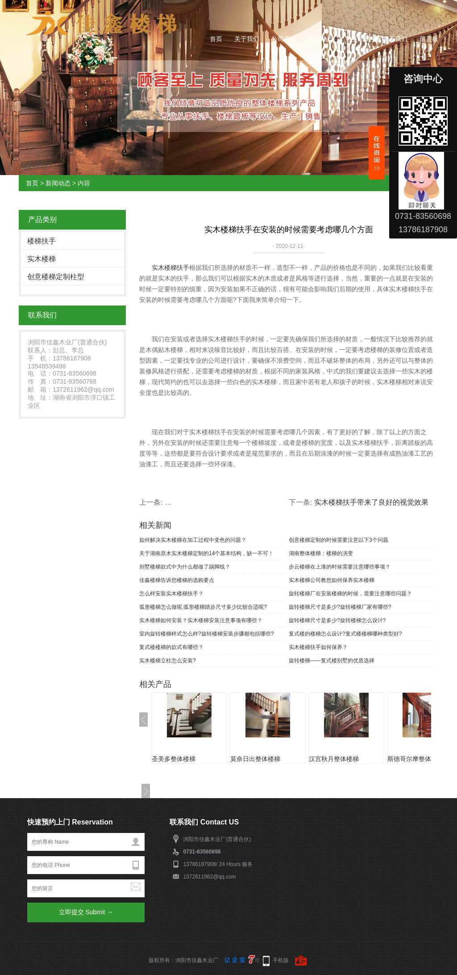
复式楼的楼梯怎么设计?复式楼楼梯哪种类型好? (345, 634)
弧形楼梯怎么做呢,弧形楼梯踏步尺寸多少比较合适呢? (203, 607)
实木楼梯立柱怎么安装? (167, 660)
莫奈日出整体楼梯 (255, 758)
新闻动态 (320, 38)
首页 (216, 38)
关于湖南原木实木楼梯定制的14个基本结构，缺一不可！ (206, 553)
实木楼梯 (41, 259)
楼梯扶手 (41, 241)
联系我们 (394, 38)
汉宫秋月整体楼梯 (334, 758)
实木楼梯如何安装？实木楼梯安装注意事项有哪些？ (200, 620)
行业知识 (357, 38)
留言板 (429, 38)
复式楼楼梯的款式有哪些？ (171, 647)
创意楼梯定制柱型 (55, 276)
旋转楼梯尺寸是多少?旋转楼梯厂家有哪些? (340, 607)
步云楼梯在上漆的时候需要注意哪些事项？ (340, 567)
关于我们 (246, 38)
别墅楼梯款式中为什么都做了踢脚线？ (184, 567)
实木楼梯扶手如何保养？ (318, 647)
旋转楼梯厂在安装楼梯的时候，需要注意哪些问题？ (350, 593)
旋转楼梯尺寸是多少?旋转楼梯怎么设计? (337, 620)
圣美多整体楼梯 (173, 758)
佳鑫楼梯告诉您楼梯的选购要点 (176, 580)
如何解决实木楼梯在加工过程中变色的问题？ (192, 540)
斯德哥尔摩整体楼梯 (415, 758)
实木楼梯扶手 (170, 267)
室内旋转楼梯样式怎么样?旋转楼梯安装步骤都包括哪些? (206, 634)
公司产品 (283, 38)
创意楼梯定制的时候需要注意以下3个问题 (338, 540)
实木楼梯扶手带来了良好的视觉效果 (371, 502)
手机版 (281, 960)
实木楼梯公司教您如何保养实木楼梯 (331, 580)
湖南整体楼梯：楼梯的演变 (321, 553)
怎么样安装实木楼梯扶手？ (171, 593)
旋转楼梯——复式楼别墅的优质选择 (331, 660)
